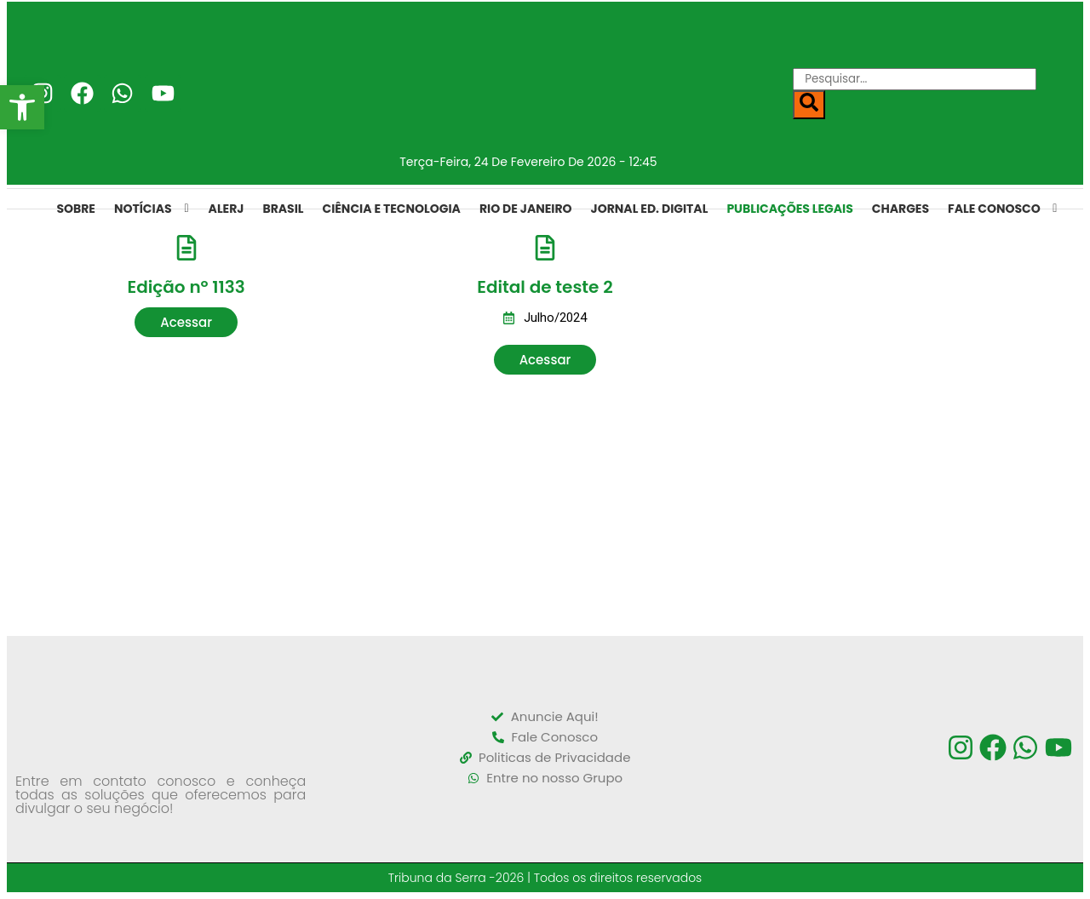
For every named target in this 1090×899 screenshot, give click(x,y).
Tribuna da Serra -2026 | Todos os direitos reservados (545, 877)
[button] (186, 322)
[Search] (809, 104)
